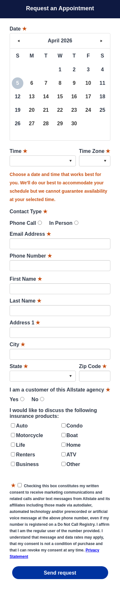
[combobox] (43, 160)
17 (88, 96)
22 (60, 110)
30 (74, 123)
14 (46, 96)
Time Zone (94, 151)
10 (88, 83)
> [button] (101, 40)
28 (46, 123)
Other (73, 464)
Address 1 (25, 322)
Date (18, 28)
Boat (72, 435)
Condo (75, 425)
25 (102, 110)
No (35, 399)
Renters (25, 454)
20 (32, 110)
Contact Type (28, 211)
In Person (61, 223)
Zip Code (93, 366)
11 (102, 83)
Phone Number (31, 256)
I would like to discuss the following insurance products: (53, 413)
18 (102, 96)
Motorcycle (29, 435)
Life (20, 445)
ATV (71, 454)
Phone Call (23, 223)
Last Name (25, 301)
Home (74, 445)
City (17, 344)
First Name (26, 279)
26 (17, 123)
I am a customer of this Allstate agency (60, 389)
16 (74, 96)
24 (88, 110)
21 (46, 110)
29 (60, 123)
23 (74, 110)
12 (17, 96)
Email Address (30, 234)
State (19, 366)
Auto (22, 425)
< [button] (18, 40)
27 (32, 123)
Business (27, 464)
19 (17, 110)
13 (32, 96)
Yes (14, 399)
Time (18, 151)
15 (60, 96)
